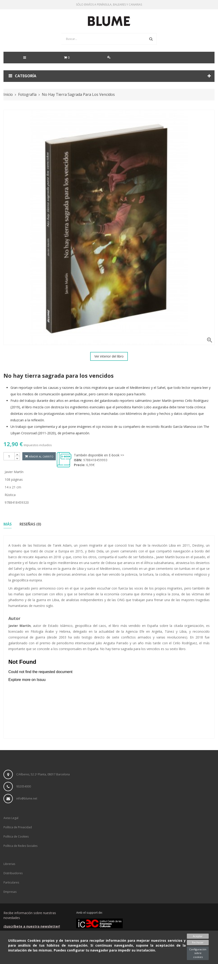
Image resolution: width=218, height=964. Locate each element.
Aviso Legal (10, 818)
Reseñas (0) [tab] (30, 524)
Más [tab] (7, 524)
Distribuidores (13, 873)
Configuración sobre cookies (197, 953)
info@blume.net (26, 798)
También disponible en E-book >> (99, 455)
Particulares (11, 882)
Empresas (10, 892)
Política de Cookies (16, 836)
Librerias (9, 864)
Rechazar (198, 942)
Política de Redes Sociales (20, 846)
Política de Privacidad (17, 827)
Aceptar (198, 936)
